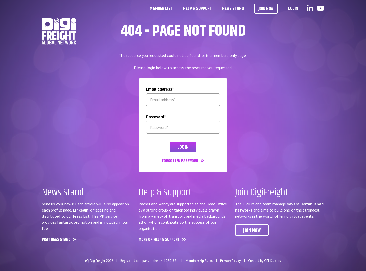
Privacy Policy (230, 261)
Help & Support (197, 8)
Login (293, 8)
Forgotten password (180, 161)
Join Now (265, 8)
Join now (252, 230)
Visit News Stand (56, 240)
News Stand (233, 8)
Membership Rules (199, 261)
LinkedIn (80, 210)
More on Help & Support (159, 240)
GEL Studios (272, 261)
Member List (161, 8)
